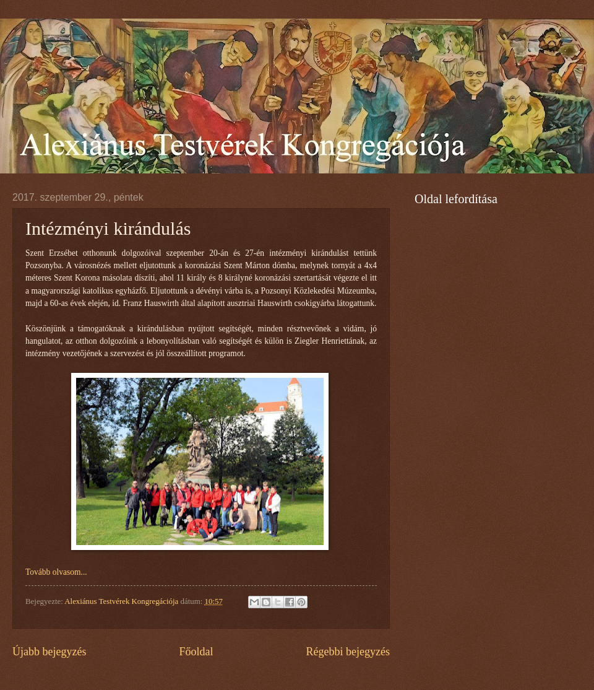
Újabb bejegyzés (49, 651)
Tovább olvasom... (56, 572)
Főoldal (196, 651)
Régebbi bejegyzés (348, 651)
